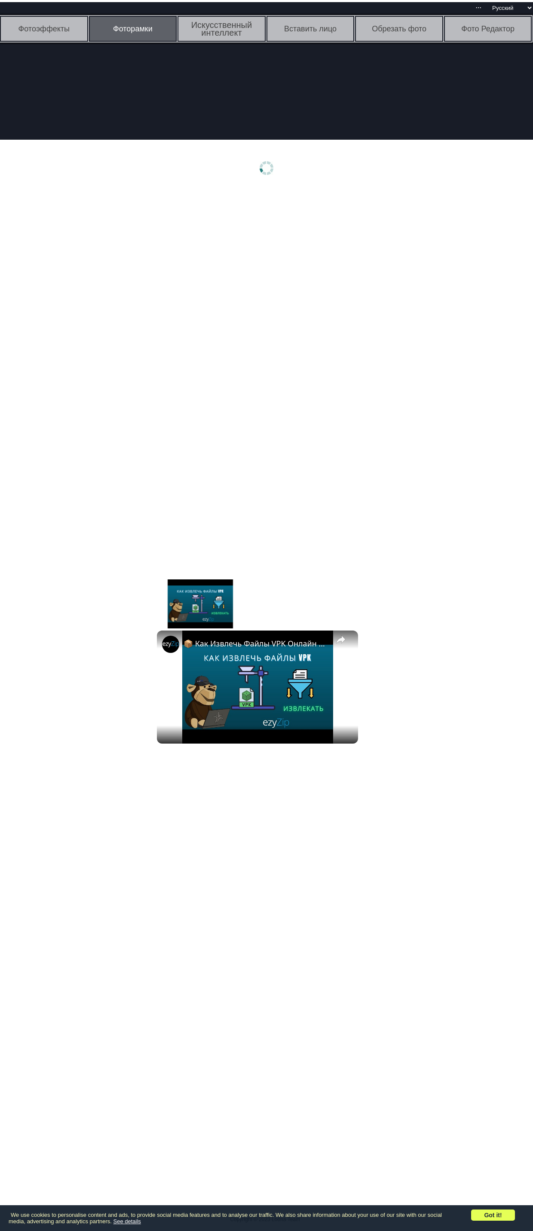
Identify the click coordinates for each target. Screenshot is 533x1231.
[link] (170, 644)
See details (127, 1221)
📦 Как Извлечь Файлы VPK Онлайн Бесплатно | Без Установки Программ (256, 643)
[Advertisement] (66, 325)
